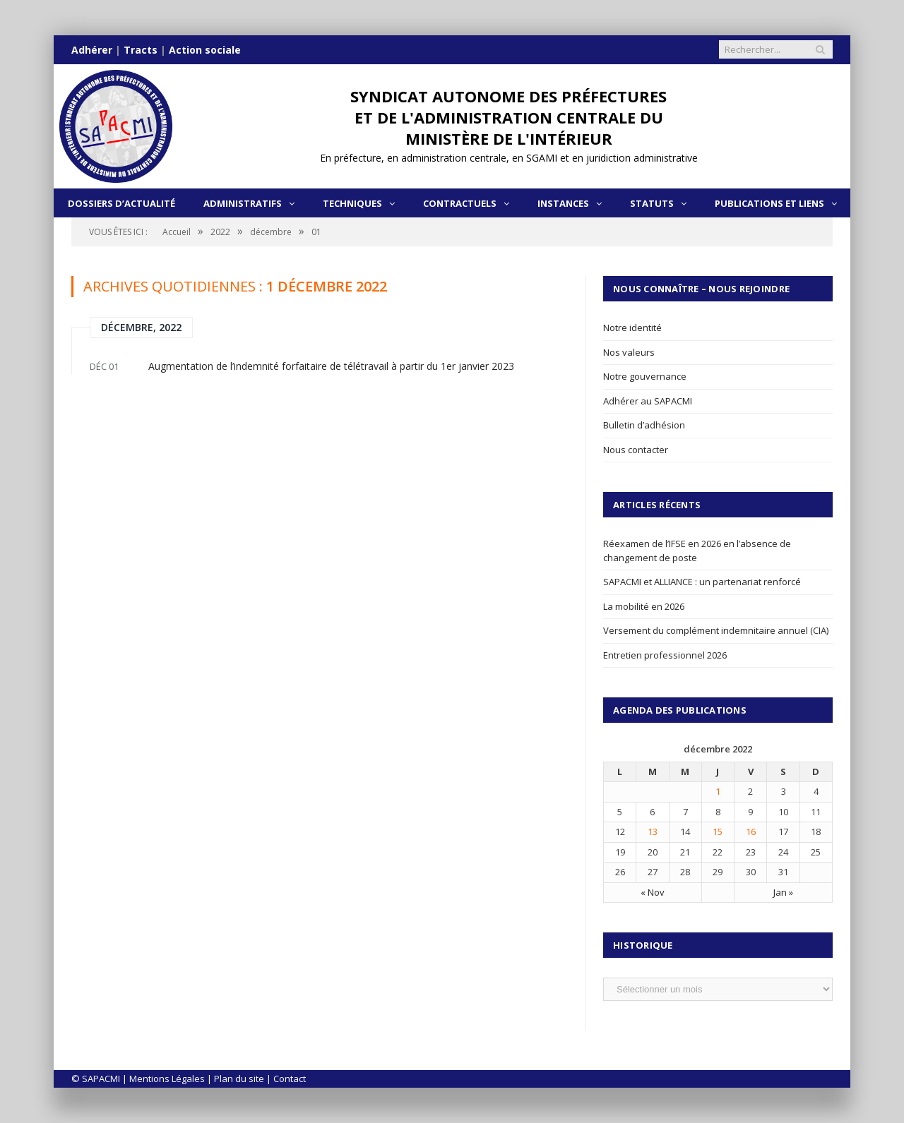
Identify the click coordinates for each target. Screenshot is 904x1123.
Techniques (352, 203)
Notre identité (632, 327)
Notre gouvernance (644, 376)
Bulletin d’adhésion (644, 425)
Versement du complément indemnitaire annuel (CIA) (715, 630)
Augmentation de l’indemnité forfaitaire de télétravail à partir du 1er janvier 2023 (331, 366)
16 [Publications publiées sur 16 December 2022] (751, 831)
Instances (563, 203)
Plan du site (239, 1078)
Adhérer (91, 49)
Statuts (652, 203)
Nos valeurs (629, 352)
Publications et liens (769, 203)
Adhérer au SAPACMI (647, 401)
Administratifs (242, 203)
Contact (289, 1078)
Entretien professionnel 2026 (665, 655)
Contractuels (459, 203)
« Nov (653, 892)
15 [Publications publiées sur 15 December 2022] (717, 831)
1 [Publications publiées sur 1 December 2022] (717, 791)
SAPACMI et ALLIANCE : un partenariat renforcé (702, 581)
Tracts (140, 49)
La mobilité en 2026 (643, 606)
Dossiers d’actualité (121, 203)
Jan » (783, 892)
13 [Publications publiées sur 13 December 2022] (653, 831)
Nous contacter (635, 449)
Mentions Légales (167, 1078)
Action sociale (205, 49)
